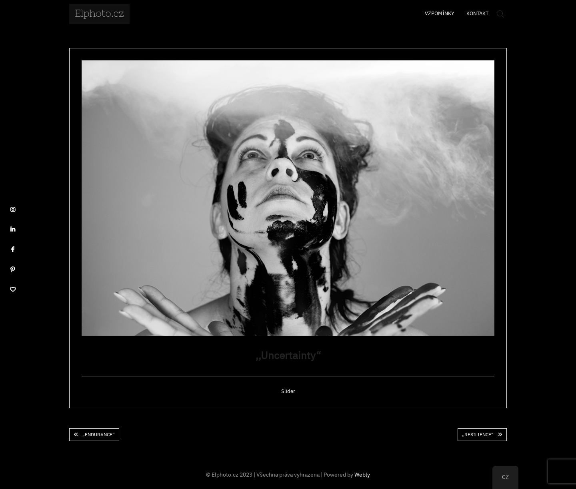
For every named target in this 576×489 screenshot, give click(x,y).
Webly (362, 474)
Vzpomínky (439, 13)
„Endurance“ (98, 434)
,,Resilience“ (478, 434)
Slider (288, 391)
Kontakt (477, 13)
